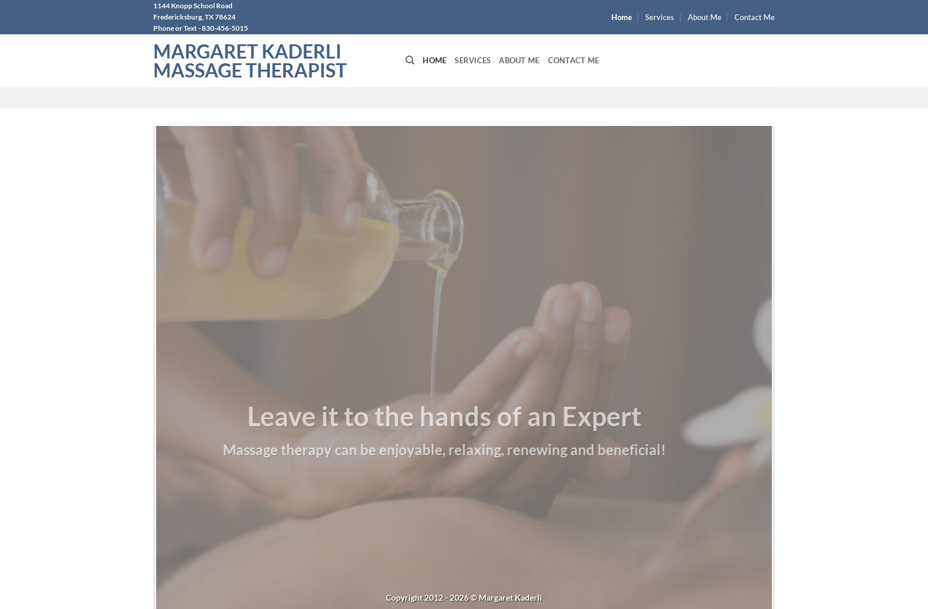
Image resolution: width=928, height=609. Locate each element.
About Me (704, 17)
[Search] (409, 60)
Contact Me (754, 17)
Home (621, 17)
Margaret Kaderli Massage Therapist (250, 61)
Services (659, 17)
